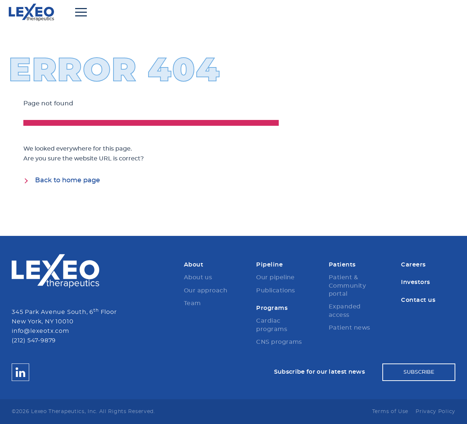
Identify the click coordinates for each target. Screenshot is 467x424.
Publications (275, 290)
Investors (415, 282)
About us (198, 277)
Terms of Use (390, 411)
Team (192, 303)
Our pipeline (275, 277)
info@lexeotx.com (40, 331)
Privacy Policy (435, 411)
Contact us (418, 300)
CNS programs (279, 342)
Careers (413, 265)
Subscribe (419, 372)
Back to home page (67, 180)
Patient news (349, 328)
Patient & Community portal (347, 286)
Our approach (206, 290)
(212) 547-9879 (34, 340)
